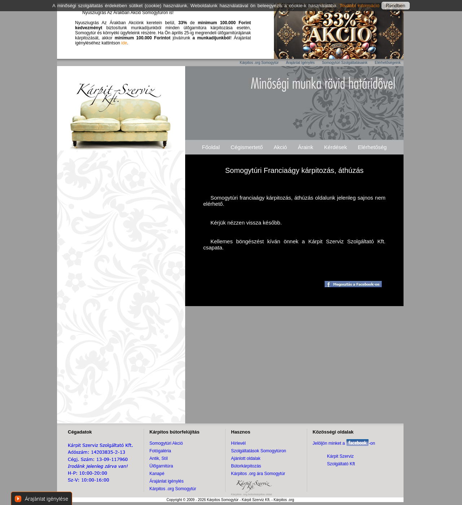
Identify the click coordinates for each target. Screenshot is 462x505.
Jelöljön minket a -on (344, 443)
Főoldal (211, 147)
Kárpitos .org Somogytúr (259, 63)
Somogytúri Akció (166, 443)
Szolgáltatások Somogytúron (258, 450)
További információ (361, 5)
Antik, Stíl (158, 458)
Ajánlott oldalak (245, 458)
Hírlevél (238, 443)
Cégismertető (247, 147)
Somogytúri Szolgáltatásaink (344, 63)
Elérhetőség (372, 147)
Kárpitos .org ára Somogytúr (258, 473)
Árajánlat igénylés (166, 481)
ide (124, 42)
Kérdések (335, 147)
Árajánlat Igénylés (300, 63)
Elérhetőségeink (388, 63)
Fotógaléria (160, 450)
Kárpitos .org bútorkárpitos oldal (251, 494)
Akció (280, 147)
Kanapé (156, 473)
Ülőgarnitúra (161, 466)
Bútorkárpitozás (246, 466)
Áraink (305, 147)
